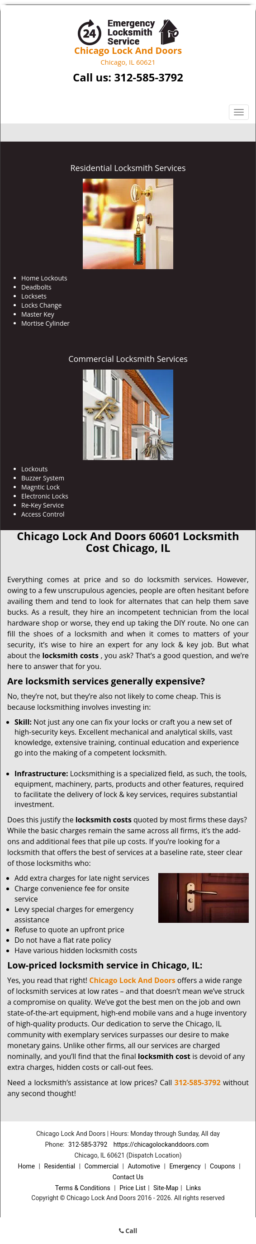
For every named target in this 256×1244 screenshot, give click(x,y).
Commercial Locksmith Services (128, 358)
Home (26, 1166)
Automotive (144, 1166)
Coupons (222, 1166)
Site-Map (165, 1188)
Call (128, 1230)
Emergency (184, 1166)
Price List (132, 1188)
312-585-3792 (148, 77)
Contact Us (128, 1177)
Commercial (102, 1166)
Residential (60, 1166)
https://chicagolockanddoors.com (161, 1144)
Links (193, 1188)
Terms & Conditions (82, 1188)
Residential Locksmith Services (127, 167)
